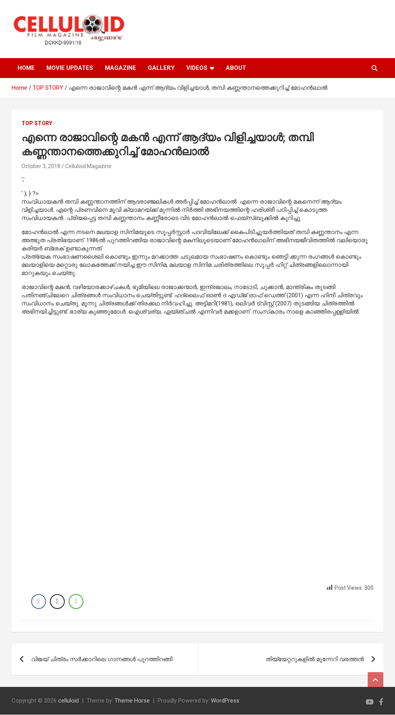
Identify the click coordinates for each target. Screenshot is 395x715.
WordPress (225, 700)
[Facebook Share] (38, 601)
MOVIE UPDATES (69, 67)
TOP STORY (36, 123)
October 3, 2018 (40, 166)
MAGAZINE (120, 67)
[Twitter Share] (57, 601)
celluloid (68, 700)
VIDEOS (196, 67)
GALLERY (161, 67)
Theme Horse (132, 700)
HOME (26, 67)
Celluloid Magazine (88, 166)
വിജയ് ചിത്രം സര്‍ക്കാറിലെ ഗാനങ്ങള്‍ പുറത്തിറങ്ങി (101, 659)
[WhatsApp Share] (76, 601)
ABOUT (236, 67)
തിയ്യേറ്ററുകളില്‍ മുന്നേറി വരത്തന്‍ (315, 659)
